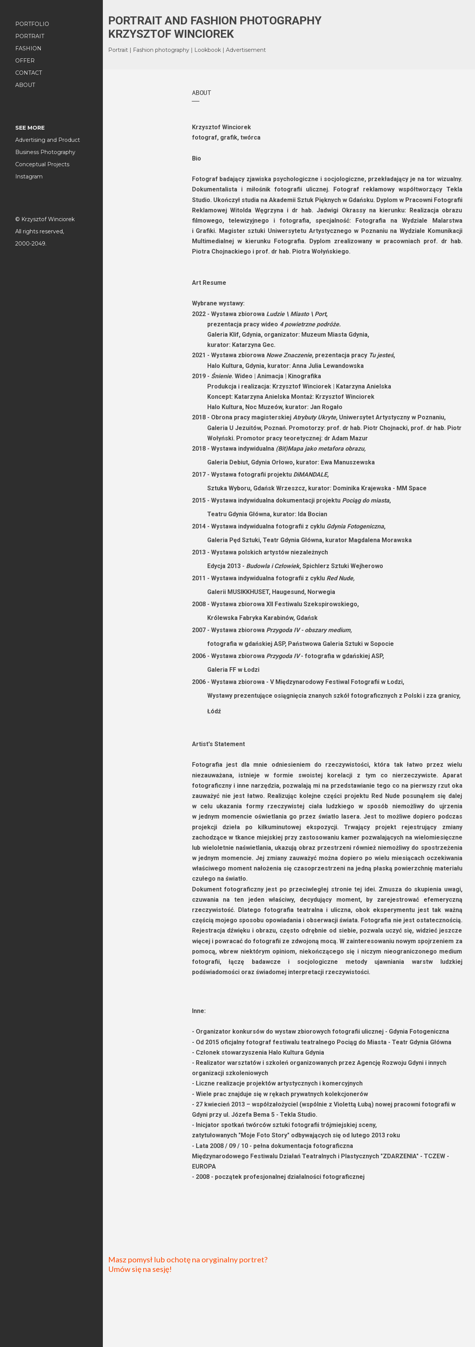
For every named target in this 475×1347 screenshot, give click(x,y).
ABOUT (25, 85)
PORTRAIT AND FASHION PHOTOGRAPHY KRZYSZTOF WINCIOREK (214, 27)
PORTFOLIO (32, 24)
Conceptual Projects (42, 164)
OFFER (25, 60)
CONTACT (28, 72)
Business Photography (45, 152)
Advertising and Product (47, 139)
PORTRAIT (29, 36)
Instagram (29, 176)
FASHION (28, 48)
